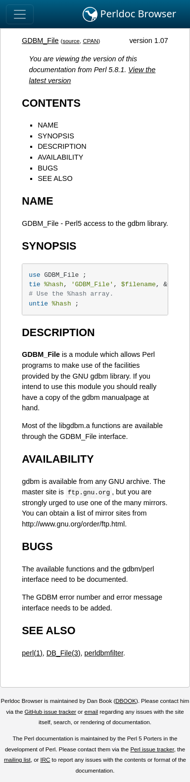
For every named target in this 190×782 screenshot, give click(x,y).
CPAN (90, 41)
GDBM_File (40, 40)
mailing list (17, 760)
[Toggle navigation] (20, 14)
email (91, 712)
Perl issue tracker (152, 749)
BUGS (48, 168)
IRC (45, 760)
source (71, 41)
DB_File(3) (64, 653)
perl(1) (32, 653)
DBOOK (125, 701)
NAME (48, 125)
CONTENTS (51, 103)
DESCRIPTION (62, 146)
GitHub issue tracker (50, 712)
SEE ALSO (55, 178)
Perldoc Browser (129, 14)
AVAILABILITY (60, 157)
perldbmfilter (104, 653)
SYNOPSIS (56, 136)
